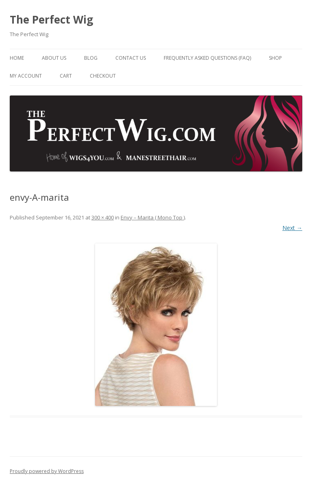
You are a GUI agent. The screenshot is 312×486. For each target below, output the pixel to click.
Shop (275, 57)
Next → (292, 228)
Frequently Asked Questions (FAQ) (207, 57)
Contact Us (130, 57)
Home (17, 57)
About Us (54, 57)
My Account (26, 75)
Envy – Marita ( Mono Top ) (153, 217)
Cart (66, 75)
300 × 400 (102, 217)
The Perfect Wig (51, 19)
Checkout (103, 75)
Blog (91, 57)
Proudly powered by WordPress (47, 471)
